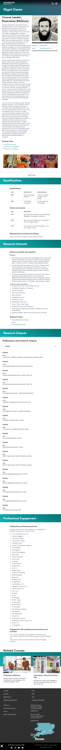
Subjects (5, 694)
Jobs (33, 697)
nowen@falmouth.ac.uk (46, 48)
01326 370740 (43, 45)
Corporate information (38, 700)
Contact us (6, 705)
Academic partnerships (10, 700)
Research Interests (21, 175)
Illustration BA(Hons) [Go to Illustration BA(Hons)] (17, 671)
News (33, 690)
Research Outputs (35, 175)
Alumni (5, 711)
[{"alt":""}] (10, 161)
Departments (7, 697)
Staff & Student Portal (9, 714)
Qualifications (9, 175)
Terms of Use (49, 747)
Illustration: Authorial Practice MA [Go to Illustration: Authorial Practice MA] (46, 671)
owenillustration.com (10, 144)
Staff (33, 694)
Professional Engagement (50, 175)
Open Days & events (9, 708)
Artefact (7, 346)
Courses (5, 690)
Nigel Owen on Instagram (11, 146)
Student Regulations (43, 747)
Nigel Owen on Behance (11, 149)
